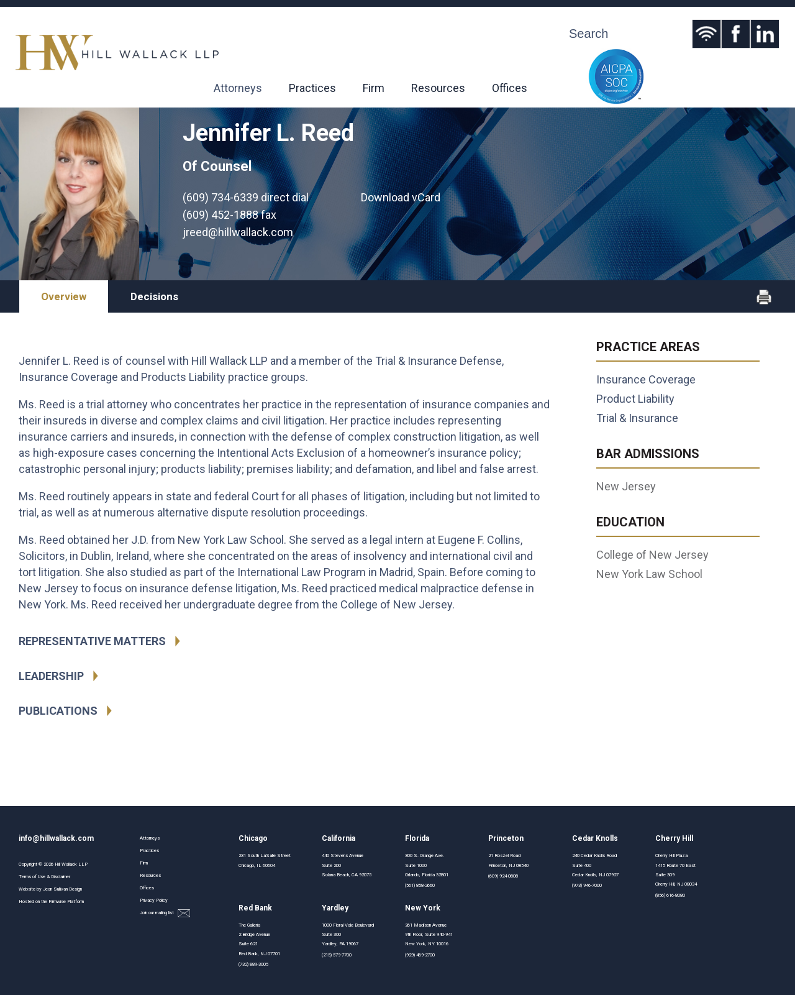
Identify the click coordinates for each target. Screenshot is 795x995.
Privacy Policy (154, 900)
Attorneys (238, 87)
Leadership (51, 675)
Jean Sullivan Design (62, 889)
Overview (63, 296)
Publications (58, 710)
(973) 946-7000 (587, 885)
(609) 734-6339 (220, 197)
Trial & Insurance (637, 417)
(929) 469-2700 (420, 955)
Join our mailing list (165, 913)
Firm (373, 87)
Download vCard (400, 197)
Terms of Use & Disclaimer (44, 876)
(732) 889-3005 (253, 964)
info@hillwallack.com (56, 838)
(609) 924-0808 (503, 876)
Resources (438, 87)
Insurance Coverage (646, 379)
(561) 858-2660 (420, 885)
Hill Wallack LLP (71, 864)
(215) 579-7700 (337, 955)
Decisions (154, 296)
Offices (509, 87)
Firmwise (57, 901)
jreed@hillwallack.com (238, 232)
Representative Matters (92, 641)
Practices (312, 87)
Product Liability (635, 398)
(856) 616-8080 (670, 895)
